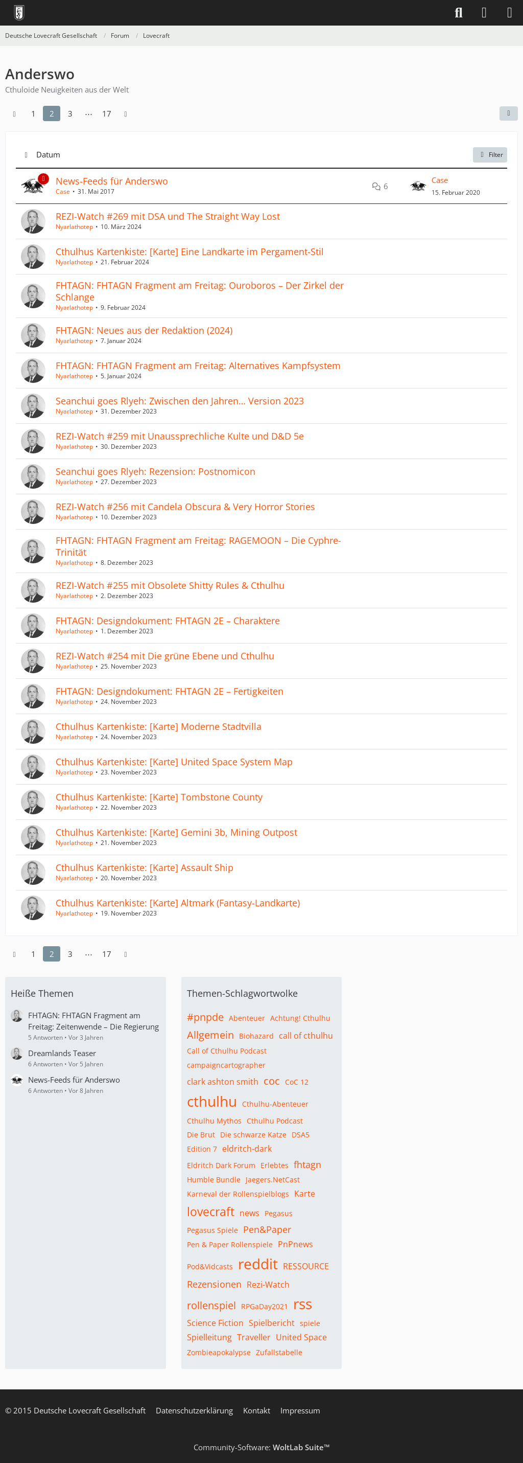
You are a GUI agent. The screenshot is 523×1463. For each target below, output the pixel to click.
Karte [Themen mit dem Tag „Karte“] (304, 1193)
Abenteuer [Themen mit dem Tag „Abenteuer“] (247, 1018)
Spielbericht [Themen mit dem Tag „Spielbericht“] (272, 1323)
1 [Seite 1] (33, 113)
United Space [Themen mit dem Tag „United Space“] (301, 1337)
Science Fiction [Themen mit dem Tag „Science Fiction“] (215, 1323)
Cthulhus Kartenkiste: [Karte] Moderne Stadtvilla (159, 726)
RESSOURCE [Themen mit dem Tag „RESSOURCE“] (306, 1266)
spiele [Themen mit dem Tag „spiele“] (310, 1323)
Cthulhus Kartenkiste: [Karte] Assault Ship (144, 867)
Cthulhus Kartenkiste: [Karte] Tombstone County (159, 797)
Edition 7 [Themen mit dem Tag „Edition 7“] (202, 1149)
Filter (490, 154)
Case (63, 191)
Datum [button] (48, 154)
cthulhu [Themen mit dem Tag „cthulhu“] (212, 1101)
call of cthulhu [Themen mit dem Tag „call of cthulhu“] (306, 1035)
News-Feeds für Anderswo (112, 181)
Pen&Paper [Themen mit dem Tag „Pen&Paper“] (267, 1229)
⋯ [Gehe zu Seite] (88, 113)
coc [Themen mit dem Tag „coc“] (272, 1081)
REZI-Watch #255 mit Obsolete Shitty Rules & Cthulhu (170, 585)
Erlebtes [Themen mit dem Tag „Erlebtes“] (274, 1165)
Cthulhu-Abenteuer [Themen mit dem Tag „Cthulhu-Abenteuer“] (275, 1104)
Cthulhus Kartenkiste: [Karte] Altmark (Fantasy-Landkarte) (178, 903)
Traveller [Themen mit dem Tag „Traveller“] (254, 1337)
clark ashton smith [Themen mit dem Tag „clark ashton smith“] (222, 1081)
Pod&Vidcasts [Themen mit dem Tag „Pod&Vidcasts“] (210, 1266)
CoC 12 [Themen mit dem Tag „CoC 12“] (296, 1082)
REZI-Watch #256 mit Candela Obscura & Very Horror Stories (185, 506)
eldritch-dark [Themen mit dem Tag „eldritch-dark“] (247, 1148)
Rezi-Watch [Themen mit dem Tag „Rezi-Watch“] (268, 1284)
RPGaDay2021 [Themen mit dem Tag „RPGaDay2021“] (264, 1306)
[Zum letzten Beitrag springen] (418, 186)
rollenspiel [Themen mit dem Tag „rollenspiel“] (211, 1305)
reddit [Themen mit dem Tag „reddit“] (258, 1263)
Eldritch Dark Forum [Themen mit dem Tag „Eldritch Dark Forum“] (221, 1165)
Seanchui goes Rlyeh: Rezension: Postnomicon (155, 471)
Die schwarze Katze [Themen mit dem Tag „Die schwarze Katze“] (253, 1134)
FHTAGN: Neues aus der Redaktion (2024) (144, 330)
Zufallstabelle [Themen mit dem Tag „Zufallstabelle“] (279, 1352)
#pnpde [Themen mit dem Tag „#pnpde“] (205, 1017)
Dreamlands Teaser (62, 1053)
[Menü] (510, 13)
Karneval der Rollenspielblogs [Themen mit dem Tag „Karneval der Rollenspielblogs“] (238, 1194)
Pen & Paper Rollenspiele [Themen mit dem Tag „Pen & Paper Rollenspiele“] (230, 1244)
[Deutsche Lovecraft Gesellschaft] (19, 13)
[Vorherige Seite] (14, 113)
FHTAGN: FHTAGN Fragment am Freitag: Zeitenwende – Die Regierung (93, 1021)
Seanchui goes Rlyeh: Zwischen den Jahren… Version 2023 (180, 401)
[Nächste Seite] (125, 113)
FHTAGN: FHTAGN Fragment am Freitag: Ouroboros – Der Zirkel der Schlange (200, 291)
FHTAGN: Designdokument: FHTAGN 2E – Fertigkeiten (169, 691)
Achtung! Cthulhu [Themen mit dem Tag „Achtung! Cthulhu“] (300, 1018)
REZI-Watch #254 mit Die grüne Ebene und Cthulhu (165, 656)
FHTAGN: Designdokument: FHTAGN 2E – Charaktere (168, 620)
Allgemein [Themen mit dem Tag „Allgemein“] (210, 1035)
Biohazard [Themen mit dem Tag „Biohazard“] (256, 1036)
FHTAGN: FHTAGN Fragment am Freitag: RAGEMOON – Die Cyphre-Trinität (198, 546)
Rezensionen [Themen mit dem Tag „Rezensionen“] (214, 1284)
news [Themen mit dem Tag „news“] (249, 1213)
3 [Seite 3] (70, 113)
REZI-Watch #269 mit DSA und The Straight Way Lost (168, 216)
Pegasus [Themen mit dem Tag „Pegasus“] (279, 1213)
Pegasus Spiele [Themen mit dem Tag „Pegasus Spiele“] (212, 1230)
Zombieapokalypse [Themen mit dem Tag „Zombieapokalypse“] (219, 1352)
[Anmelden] (484, 13)
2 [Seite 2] (52, 113)
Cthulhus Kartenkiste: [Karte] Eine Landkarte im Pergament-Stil (190, 251)
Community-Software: (262, 1447)
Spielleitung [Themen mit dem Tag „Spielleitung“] (209, 1337)
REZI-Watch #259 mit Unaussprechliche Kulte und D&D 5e (180, 436)
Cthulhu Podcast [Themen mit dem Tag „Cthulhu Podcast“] (275, 1121)
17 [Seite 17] (106, 113)
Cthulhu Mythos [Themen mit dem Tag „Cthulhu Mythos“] (214, 1121)
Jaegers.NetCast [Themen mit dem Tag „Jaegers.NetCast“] (273, 1179)
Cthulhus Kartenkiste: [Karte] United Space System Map (174, 762)
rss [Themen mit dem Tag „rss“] (302, 1303)
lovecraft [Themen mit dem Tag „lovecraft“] (210, 1211)
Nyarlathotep (74, 226)
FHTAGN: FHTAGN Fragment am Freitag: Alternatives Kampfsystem (198, 365)
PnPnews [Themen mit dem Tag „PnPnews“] (295, 1244)
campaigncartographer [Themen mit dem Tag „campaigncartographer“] (226, 1065)
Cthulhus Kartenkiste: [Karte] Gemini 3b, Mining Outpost (176, 832)
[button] (509, 113)
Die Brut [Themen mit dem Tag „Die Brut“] (201, 1134)
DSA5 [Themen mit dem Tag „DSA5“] (301, 1134)
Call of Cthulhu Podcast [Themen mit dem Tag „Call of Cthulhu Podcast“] (227, 1051)
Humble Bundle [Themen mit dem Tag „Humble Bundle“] (214, 1179)
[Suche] (458, 13)
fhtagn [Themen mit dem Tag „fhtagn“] (307, 1164)
